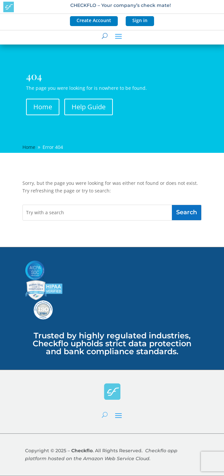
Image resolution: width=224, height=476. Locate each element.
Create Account (94, 20)
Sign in (139, 20)
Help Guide (89, 106)
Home (42, 106)
